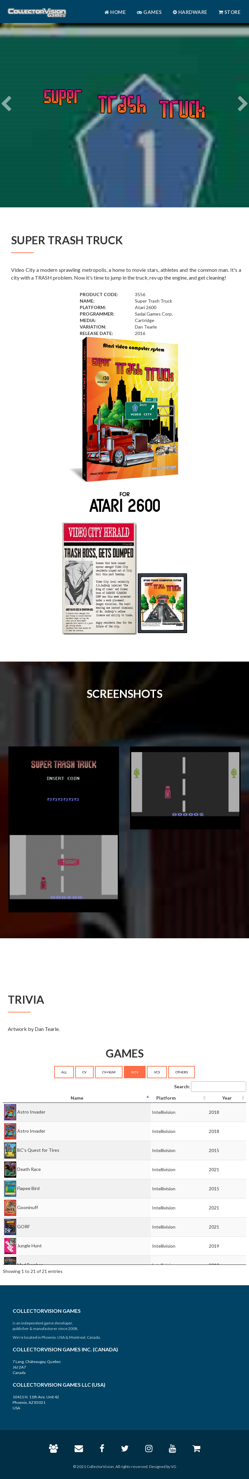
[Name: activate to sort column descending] (77, 1098)
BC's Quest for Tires (38, 1149)
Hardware (190, 12)
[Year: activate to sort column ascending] (227, 1098)
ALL (64, 1072)
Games (149, 12)
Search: (210, 1086)
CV (84, 1072)
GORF (23, 1226)
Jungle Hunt (29, 1245)
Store (230, 12)
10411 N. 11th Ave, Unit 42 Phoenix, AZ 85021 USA (36, 1402)
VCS (157, 1072)
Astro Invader (31, 1111)
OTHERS (181, 1072)
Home (115, 12)
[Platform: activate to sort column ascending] (179, 1098)
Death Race (29, 1169)
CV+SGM (108, 1072)
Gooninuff (27, 1207)
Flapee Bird (28, 1188)
